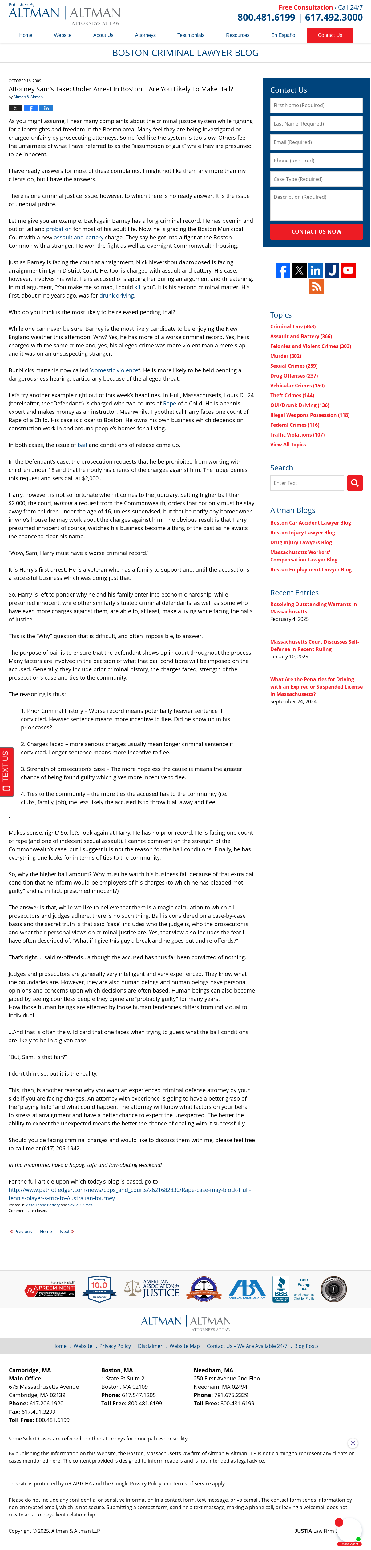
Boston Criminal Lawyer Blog (64, 14)
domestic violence (114, 370)
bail (83, 445)
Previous (21, 1231)
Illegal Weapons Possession (309, 415)
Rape (170, 403)
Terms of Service (192, 1483)
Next (67, 1231)
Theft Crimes (292, 395)
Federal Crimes (294, 424)
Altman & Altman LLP (75, 1531)
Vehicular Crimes (297, 385)
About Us (103, 35)
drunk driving (116, 295)
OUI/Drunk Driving (299, 405)
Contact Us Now (316, 231)
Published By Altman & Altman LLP (300, 14)
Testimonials (190, 35)
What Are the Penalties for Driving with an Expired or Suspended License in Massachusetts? (316, 686)
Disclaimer (150, 1346)
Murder (285, 356)
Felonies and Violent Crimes (310, 346)
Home (26, 35)
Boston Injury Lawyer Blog (302, 532)
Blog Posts (306, 1346)
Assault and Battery (43, 1205)
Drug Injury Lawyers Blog (301, 542)
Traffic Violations (297, 434)
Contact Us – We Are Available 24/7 (247, 1346)
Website (63, 35)
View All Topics (288, 444)
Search (355, 483)
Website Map (185, 1346)
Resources (237, 35)
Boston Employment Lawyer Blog (311, 569)
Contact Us (330, 35)
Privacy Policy (115, 1346)
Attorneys (145, 35)
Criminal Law (293, 326)
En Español (283, 35)
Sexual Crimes (80, 1205)
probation (59, 229)
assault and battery (79, 237)
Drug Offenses (294, 375)
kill (138, 287)
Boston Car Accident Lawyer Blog (310, 522)
